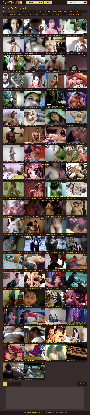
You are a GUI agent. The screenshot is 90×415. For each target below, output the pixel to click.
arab (54, 11)
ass (70, 11)
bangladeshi (20, 14)
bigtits (71, 14)
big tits (57, 14)
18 (19, 11)
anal (41, 11)
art (59, 11)
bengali (37, 14)
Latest (39, 3)
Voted (30, 3)
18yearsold (25, 11)
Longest (48, 3)
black (78, 14)
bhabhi (44, 14)
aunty (83, 11)
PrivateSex (13, 2)
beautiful (30, 14)
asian (65, 11)
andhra (47, 11)
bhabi (51, 14)
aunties (76, 11)
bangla (12, 14)
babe (6, 14)
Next (82, 384)
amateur (34, 11)
